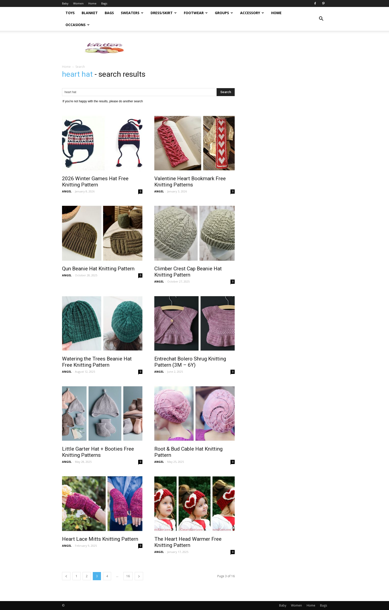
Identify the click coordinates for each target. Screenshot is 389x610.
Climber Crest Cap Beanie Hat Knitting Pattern (188, 272)
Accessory (252, 12)
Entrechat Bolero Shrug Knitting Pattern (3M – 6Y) (190, 362)
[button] (321, 19)
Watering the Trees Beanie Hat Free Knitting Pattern (97, 362)
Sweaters (132, 12)
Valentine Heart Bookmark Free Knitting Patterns (190, 182)
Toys (70, 12)
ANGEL (66, 191)
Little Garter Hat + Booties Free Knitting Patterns (98, 452)
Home (92, 3)
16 (128, 576)
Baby (65, 3)
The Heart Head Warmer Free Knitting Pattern (188, 542)
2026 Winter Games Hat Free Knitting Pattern (95, 182)
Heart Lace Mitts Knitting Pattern (100, 539)
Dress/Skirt (164, 12)
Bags (104, 3)
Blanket (90, 12)
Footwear (196, 12)
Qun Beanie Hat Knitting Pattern (98, 269)
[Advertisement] (236, 48)
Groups (224, 12)
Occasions (77, 24)
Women (78, 3)
